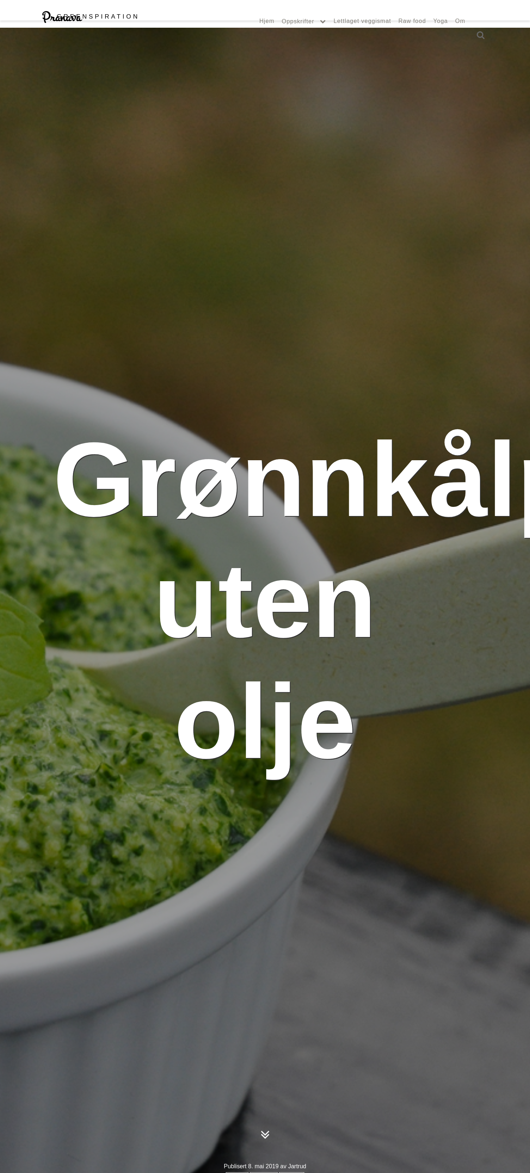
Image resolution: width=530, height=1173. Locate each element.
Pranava (90, 32)
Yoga (440, 36)
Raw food (412, 36)
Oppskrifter (298, 36)
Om (460, 36)
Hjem (266, 36)
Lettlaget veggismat (362, 36)
